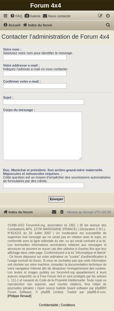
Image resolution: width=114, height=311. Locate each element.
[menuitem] (16, 16)
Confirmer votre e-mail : (22, 81)
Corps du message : (19, 110)
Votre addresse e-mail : (21, 65)
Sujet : (8, 97)
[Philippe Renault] (19, 296)
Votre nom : (12, 49)
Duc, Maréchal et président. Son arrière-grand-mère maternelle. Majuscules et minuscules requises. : (53, 171)
